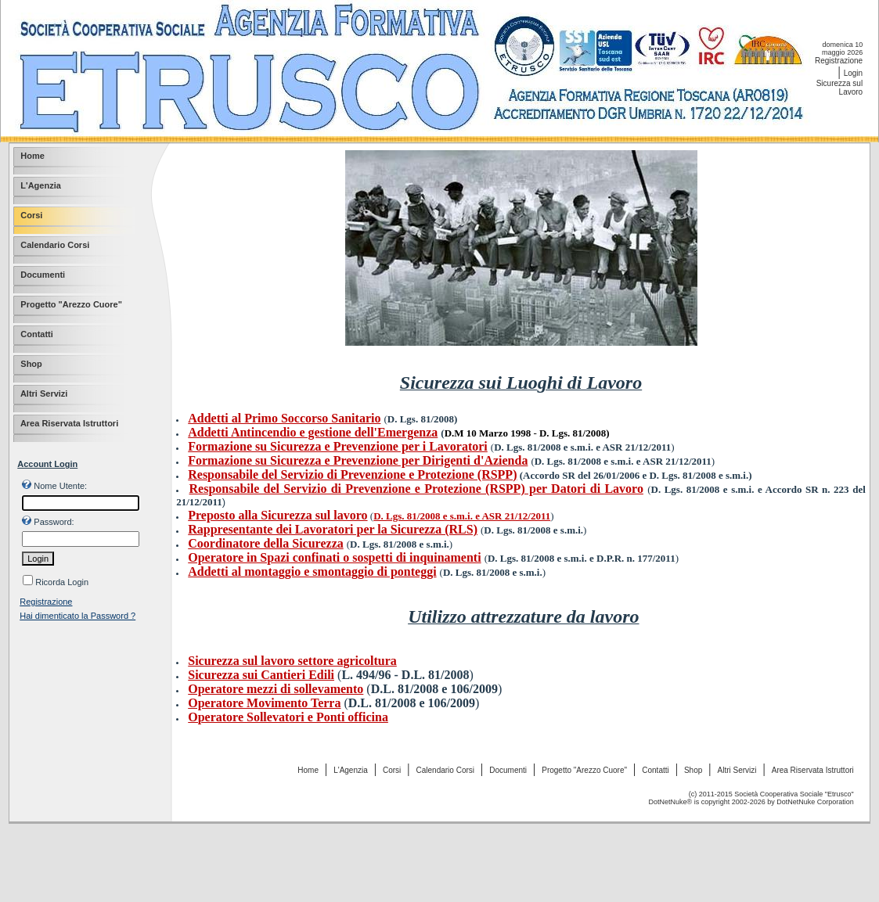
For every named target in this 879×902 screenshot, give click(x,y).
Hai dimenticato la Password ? (77, 615)
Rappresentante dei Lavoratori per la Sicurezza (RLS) (332, 529)
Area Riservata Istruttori (813, 770)
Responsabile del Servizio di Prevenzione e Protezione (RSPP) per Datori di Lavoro (416, 488)
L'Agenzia (350, 770)
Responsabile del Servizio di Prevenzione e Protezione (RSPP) (352, 474)
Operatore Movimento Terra (264, 703)
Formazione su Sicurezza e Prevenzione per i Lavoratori (338, 446)
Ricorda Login (61, 582)
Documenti (508, 770)
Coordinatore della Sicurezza (266, 543)
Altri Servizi (737, 770)
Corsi (392, 770)
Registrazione (839, 60)
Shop (693, 770)
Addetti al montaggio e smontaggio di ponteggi (312, 571)
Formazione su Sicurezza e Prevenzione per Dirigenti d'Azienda (358, 460)
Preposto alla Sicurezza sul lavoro (277, 515)
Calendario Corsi (445, 770)
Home (308, 770)
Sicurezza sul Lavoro (839, 87)
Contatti (655, 770)
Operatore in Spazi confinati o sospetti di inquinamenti (334, 557)
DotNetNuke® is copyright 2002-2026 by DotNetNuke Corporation (751, 802)
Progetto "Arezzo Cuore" (584, 770)
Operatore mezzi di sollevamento (275, 688)
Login (853, 73)
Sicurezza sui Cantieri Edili (261, 674)
